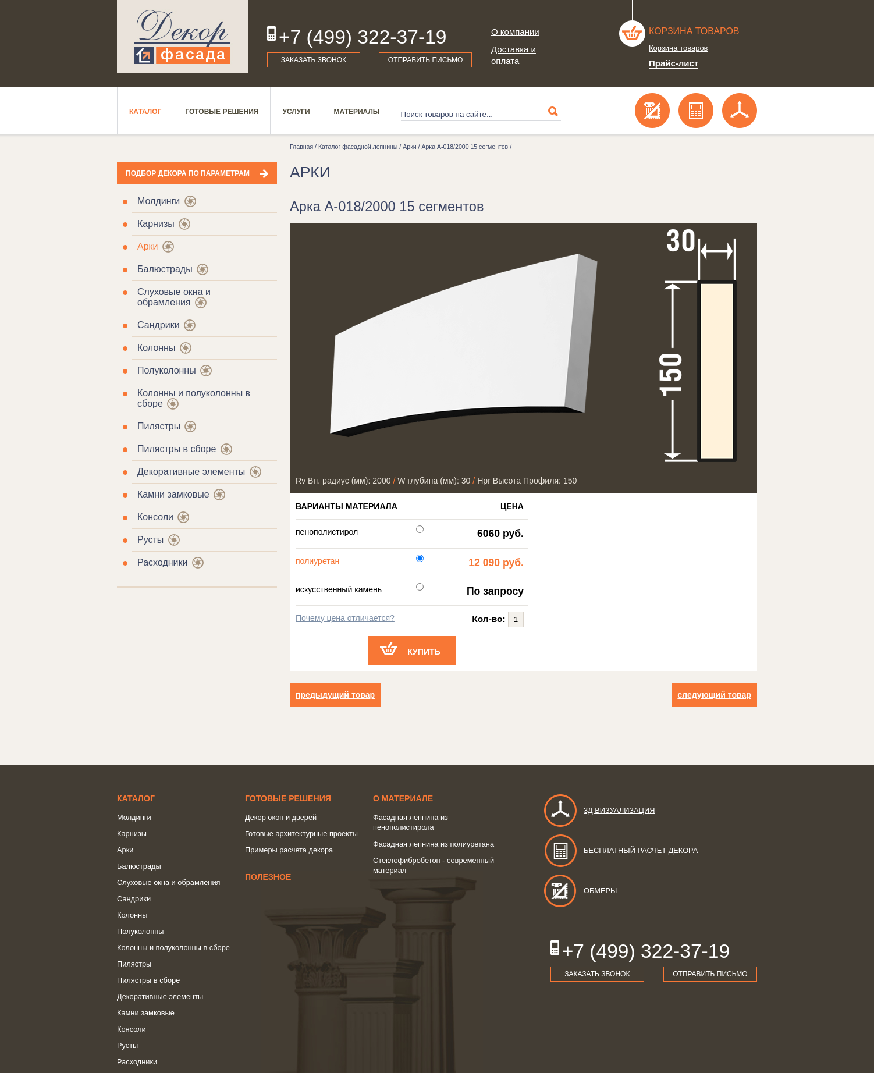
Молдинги (158, 201)
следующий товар (714, 694)
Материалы (357, 112)
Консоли (155, 517)
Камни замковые (173, 494)
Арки (147, 246)
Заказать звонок (313, 60)
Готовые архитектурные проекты (301, 833)
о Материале (403, 798)
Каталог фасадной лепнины (357, 146)
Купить (423, 651)
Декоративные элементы (191, 472)
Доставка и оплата (513, 55)
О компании (515, 32)
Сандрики (158, 325)
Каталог (145, 112)
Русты (150, 540)
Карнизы (156, 224)
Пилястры (158, 426)
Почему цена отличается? (345, 618)
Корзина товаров (694, 31)
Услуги (296, 112)
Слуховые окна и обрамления (174, 297)
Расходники (162, 562)
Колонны (156, 348)
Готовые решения (221, 112)
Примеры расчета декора (289, 849)
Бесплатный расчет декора (620, 850)
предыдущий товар (335, 694)
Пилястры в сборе (176, 449)
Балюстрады (165, 269)
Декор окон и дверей (281, 817)
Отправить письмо (425, 60)
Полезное (268, 877)
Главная (301, 146)
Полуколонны (166, 370)
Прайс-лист (673, 63)
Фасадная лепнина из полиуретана (433, 844)
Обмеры (580, 890)
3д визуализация (599, 810)
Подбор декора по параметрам (188, 173)
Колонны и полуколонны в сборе (173, 947)
